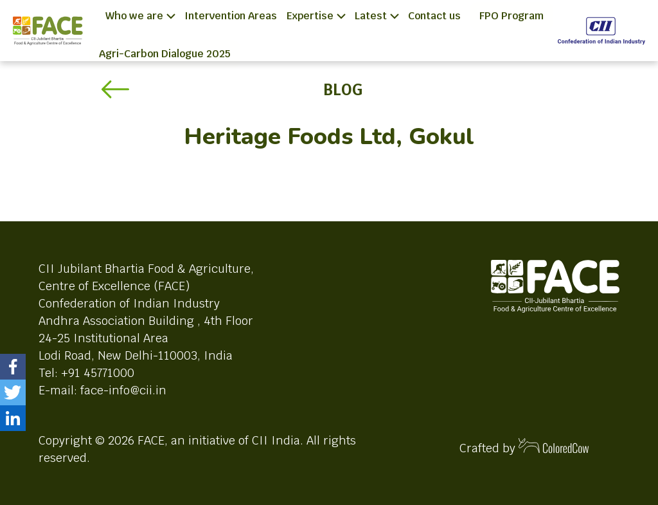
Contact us (434, 16)
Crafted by (524, 446)
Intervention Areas (230, 16)
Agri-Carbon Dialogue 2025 (165, 53)
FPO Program (511, 16)
